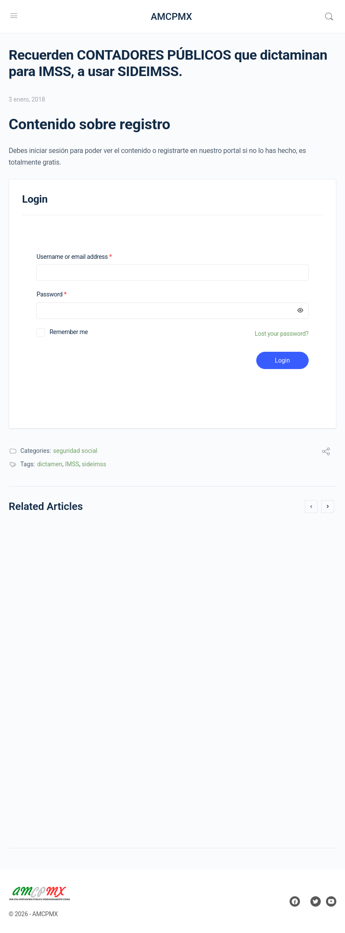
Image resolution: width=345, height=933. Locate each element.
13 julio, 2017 (38, 637)
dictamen (49, 464)
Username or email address (85, 257)
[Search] (329, 16)
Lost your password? (281, 333)
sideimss (94, 464)
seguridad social (75, 450)
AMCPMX (171, 16)
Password (62, 294)
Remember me (68, 331)
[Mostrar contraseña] (300, 311)
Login (282, 360)
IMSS (72, 464)
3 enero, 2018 (27, 99)
